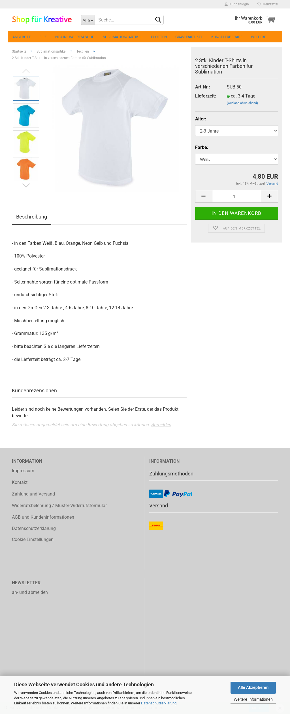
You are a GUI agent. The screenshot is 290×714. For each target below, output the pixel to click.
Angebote (21, 37)
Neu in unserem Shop (74, 37)
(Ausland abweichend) (242, 103)
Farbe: (201, 147)
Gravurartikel (189, 37)
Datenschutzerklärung (158, 703)
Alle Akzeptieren (253, 687)
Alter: (200, 119)
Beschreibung (31, 217)
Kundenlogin (237, 4)
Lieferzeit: (205, 96)
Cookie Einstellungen (33, 539)
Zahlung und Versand (33, 494)
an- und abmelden (30, 592)
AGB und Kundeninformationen (43, 517)
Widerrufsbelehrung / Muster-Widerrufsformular (59, 505)
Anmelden (161, 424)
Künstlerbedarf (226, 37)
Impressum (23, 470)
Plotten (159, 37)
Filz (43, 37)
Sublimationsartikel (122, 37)
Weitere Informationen (253, 699)
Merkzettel (267, 4)
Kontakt (19, 482)
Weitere (258, 37)
